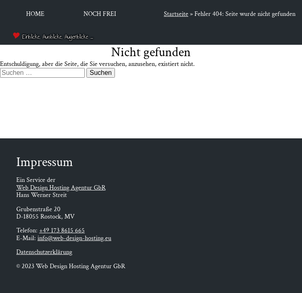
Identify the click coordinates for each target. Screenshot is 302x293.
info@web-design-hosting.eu (74, 238)
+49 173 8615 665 (62, 230)
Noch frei (100, 14)
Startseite (176, 14)
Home (35, 14)
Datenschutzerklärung (44, 252)
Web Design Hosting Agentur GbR (61, 188)
